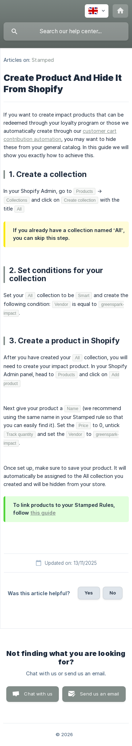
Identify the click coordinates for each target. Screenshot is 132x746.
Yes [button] (88, 593)
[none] (96, 11)
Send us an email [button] (99, 694)
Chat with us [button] (38, 694)
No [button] (112, 593)
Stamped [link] (43, 60)
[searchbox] (66, 31)
